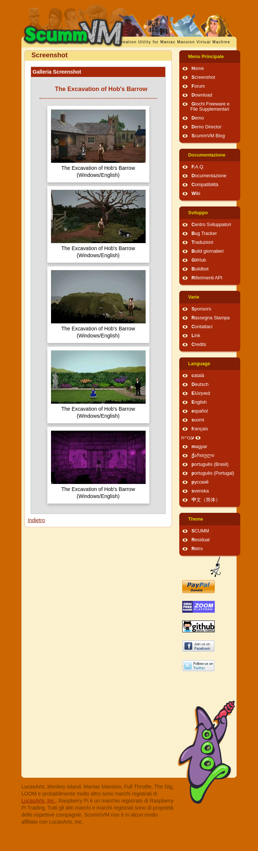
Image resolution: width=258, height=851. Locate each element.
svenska (200, 491)
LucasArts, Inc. (38, 801)
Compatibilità (204, 184)
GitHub (198, 260)
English (199, 402)
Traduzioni (202, 242)
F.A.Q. (197, 166)
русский (199, 482)
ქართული (202, 455)
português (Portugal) (212, 473)
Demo (197, 118)
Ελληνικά (200, 393)
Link (195, 335)
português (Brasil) (209, 464)
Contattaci (202, 326)
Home (197, 68)
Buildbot (199, 269)
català (197, 375)
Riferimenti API (206, 277)
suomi (197, 420)
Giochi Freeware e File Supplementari (210, 106)
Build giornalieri (207, 251)
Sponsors (201, 309)
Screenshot (203, 77)
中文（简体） (205, 499)
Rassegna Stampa (210, 317)
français (199, 428)
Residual (200, 539)
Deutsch (199, 384)
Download (201, 95)
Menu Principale (206, 56)
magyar (199, 446)
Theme (195, 519)
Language (199, 363)
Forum (198, 86)
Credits (198, 344)
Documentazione (206, 155)
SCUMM (200, 531)
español (199, 411)
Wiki (195, 193)
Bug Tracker (204, 233)
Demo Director (206, 127)
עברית (187, 437)
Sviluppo (198, 212)
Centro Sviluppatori (211, 224)
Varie (193, 297)
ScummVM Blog (208, 135)
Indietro (36, 520)
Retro (197, 548)
